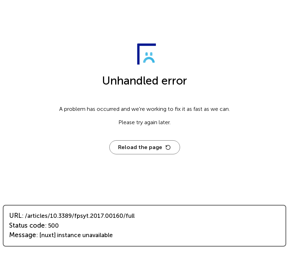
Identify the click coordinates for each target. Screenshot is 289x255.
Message (22, 235)
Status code (27, 225)
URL (15, 216)
